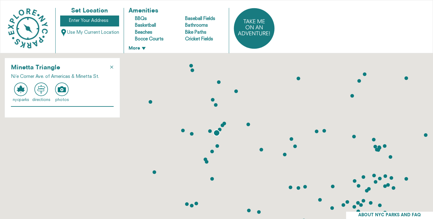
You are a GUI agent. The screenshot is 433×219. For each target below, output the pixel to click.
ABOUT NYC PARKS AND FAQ (389, 215)
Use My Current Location (89, 32)
